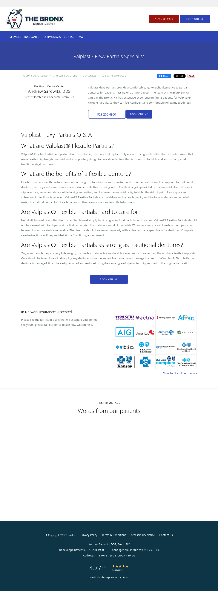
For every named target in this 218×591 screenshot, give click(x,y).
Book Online (139, 114)
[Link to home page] (29, 19)
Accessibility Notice (143, 535)
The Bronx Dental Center (34, 75)
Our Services (89, 75)
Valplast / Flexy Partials (114, 75)
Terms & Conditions (114, 535)
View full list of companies (180, 373)
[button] (195, 19)
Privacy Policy (89, 535)
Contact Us (166, 535)
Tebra (125, 577)
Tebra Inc (70, 535)
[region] (109, 461)
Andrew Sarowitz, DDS (65, 75)
